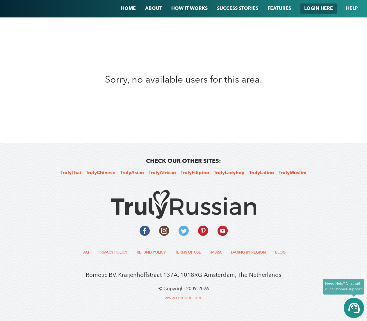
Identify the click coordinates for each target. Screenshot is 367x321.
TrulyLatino (261, 173)
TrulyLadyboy (229, 173)
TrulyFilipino (195, 173)
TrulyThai (70, 173)
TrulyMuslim (293, 173)
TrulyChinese (100, 173)
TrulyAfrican (162, 173)
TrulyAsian (132, 173)
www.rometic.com (184, 298)
